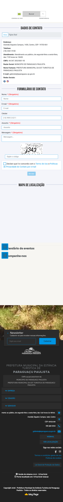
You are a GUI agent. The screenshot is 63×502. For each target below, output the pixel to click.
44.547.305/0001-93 (14, 61)
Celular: (5, 113)
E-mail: (10, 104)
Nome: (10, 94)
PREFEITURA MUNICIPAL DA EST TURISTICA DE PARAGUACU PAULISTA (28, 69)
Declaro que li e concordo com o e (30, 165)
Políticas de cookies (53, 458)
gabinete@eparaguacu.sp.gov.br (19, 74)
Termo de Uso (42, 164)
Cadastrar (47, 341)
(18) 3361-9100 (9, 49)
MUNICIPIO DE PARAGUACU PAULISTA (24, 64)
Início (5, 35)
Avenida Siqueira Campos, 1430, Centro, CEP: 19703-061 (25, 43)
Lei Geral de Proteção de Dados (47, 465)
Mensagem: (12, 133)
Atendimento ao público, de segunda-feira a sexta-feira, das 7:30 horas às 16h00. (30, 55)
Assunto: (11, 123)
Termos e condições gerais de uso (48, 455)
